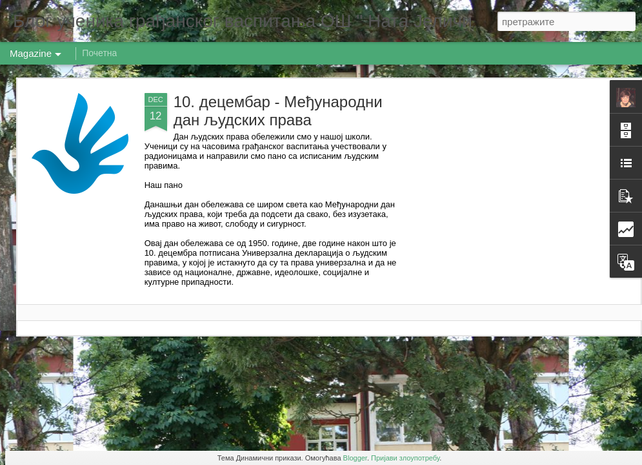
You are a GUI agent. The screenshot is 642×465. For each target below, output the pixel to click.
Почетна (99, 53)
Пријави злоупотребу (405, 458)
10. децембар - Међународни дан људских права (278, 111)
